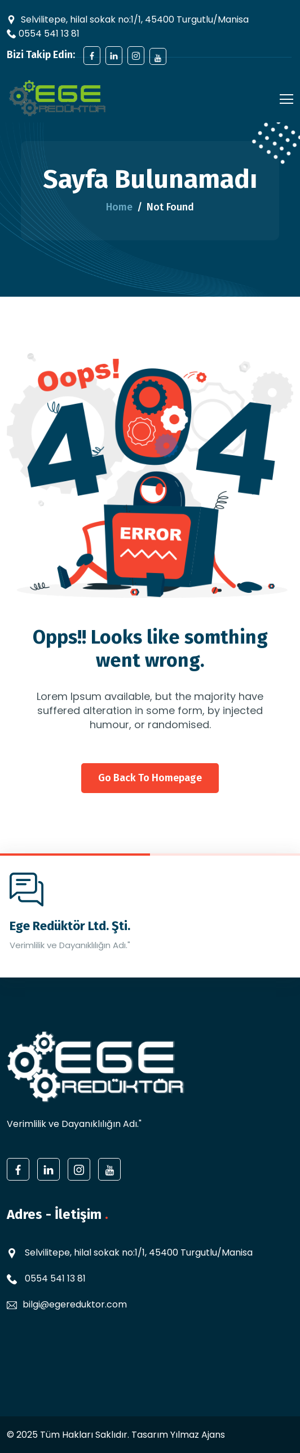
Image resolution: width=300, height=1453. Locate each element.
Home (119, 207)
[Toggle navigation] (283, 98)
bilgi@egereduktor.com (75, 1304)
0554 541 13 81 (49, 33)
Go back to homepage (150, 778)
